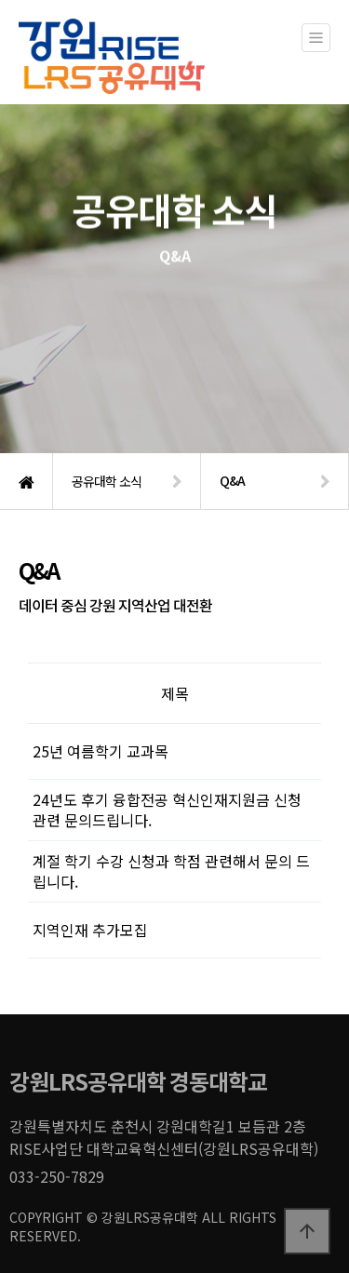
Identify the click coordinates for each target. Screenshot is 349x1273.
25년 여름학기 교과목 (100, 751)
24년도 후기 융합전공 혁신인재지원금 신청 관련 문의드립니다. (167, 809)
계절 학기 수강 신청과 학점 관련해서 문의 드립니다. (171, 871)
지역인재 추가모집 (90, 929)
